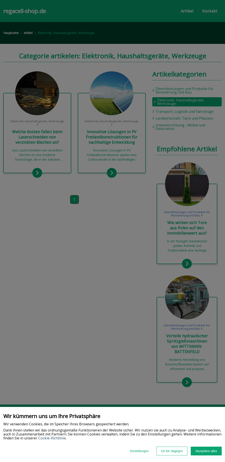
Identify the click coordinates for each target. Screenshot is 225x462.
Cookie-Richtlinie (52, 438)
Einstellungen (139, 451)
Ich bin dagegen (172, 451)
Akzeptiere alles (206, 451)
